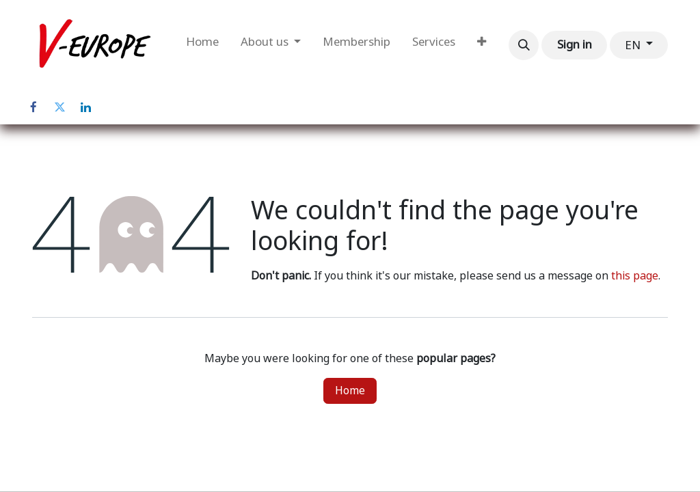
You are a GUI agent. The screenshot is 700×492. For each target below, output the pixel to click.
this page (634, 276)
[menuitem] (202, 45)
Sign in (574, 44)
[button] (524, 45)
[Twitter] (59, 107)
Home (350, 390)
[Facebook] (33, 107)
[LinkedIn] (85, 107)
